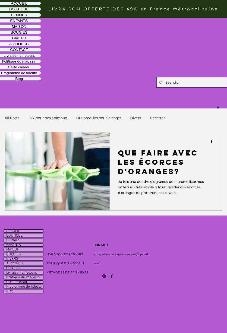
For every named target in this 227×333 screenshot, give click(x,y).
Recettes (157, 118)
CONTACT (13, 268)
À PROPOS (14, 263)
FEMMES (13, 240)
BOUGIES (13, 254)
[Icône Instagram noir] (104, 276)
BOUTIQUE (14, 235)
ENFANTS (13, 245)
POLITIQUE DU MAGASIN (65, 263)
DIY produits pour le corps (98, 118)
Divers (135, 118)
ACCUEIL (13, 231)
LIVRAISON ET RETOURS (64, 254)
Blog (9, 291)
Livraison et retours (21, 272)
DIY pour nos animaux (47, 118)
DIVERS (12, 258)
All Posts (12, 118)
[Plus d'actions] (213, 141)
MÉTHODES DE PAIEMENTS (67, 272)
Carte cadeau (16, 282)
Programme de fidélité (24, 286)
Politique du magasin (23, 277)
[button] (218, 108)
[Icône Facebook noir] (112, 276)
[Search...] (191, 82)
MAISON (12, 249)
